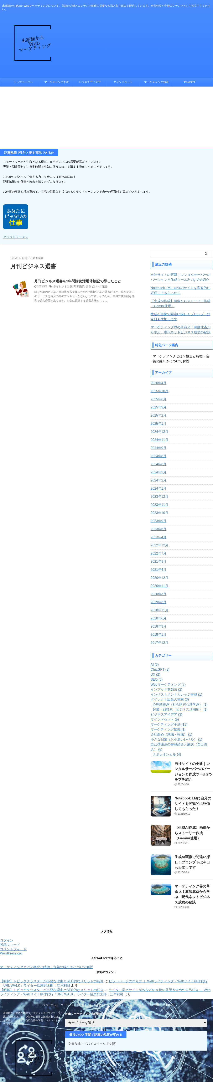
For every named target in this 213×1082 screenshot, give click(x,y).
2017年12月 (158, 642)
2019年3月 (158, 601)
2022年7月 (158, 553)
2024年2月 (158, 480)
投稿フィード (10, 925)
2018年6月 (158, 618)
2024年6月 (158, 463)
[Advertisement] (106, 118)
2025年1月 (158, 423)
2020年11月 (158, 585)
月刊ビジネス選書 (94, 286)
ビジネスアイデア (90, 82)
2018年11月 (158, 610)
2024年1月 (158, 488)
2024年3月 (158, 472)
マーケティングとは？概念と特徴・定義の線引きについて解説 (46, 947)
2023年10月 (158, 512)
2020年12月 (158, 577)
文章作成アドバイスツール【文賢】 (91, 1024)
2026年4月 (158, 382)
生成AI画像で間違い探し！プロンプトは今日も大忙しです (181, 316)
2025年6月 (158, 399)
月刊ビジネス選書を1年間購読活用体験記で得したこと (75, 281)
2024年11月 (158, 439)
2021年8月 (158, 561)
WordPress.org (11, 933)
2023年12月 (158, 496)
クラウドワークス (14, 236)
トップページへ (23, 82)
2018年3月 (158, 626)
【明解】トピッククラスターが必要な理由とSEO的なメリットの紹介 (52, 961)
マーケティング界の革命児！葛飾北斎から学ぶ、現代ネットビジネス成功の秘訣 (180, 329)
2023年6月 (158, 528)
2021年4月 (158, 569)
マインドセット (123, 82)
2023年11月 (158, 504)
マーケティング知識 (156, 82)
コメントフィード (13, 929)
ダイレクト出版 (62, 286)
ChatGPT (189, 82)
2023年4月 (158, 537)
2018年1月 (158, 634)
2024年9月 (158, 447)
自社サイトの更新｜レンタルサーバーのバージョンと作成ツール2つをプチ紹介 (181, 277)
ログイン (6, 920)
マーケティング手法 (56, 82)
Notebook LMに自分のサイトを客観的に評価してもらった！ (181, 290)
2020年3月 (158, 593)
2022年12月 (158, 545)
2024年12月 (158, 431)
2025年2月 (158, 415)
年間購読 (77, 286)
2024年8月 (158, 455)
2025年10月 (158, 390)
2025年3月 (158, 407)
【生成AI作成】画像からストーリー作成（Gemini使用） (177, 303)
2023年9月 (158, 520)
